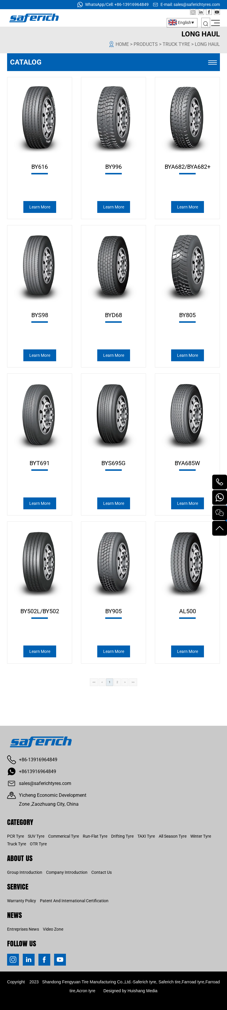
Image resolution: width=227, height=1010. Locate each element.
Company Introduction (66, 872)
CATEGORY (20, 822)
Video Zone (53, 929)
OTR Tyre (38, 844)
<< (94, 682)
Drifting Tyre (122, 836)
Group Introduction (24, 872)
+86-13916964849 (131, 4)
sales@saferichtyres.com (197, 4)
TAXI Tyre (146, 836)
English (179, 22)
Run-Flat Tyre (95, 836)
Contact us (101, 872)
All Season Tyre (173, 836)
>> (133, 682)
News (14, 915)
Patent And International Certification (74, 900)
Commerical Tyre (63, 836)
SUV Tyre (36, 836)
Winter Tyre (200, 836)
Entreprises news (23, 929)
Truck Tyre (16, 844)
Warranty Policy (21, 900)
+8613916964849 (37, 771)
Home (122, 44)
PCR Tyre (15, 836)
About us (20, 858)
